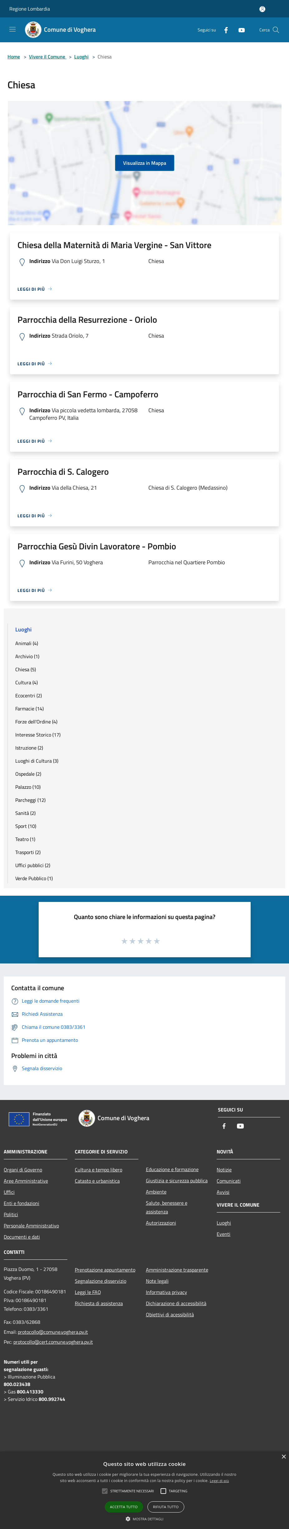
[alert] (144, 1490)
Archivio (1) (27, 656)
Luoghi (81, 56)
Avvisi (223, 1192)
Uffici (9, 1192)
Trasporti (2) (28, 852)
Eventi (223, 1234)
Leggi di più (219, 1480)
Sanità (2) (25, 813)
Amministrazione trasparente (177, 1269)
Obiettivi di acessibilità (170, 1314)
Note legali (157, 1281)
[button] (145, 1519)
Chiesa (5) (25, 669)
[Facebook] (223, 29)
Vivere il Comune (47, 56)
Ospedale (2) (28, 774)
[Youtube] (239, 29)
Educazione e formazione (172, 1169)
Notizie (224, 1169)
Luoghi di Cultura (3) (36, 760)
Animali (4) (26, 643)
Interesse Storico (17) (37, 734)
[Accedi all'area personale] (262, 9)
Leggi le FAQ (88, 1292)
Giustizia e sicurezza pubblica (177, 1180)
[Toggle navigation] (12, 29)
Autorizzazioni (161, 1222)
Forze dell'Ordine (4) (36, 721)
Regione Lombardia (29, 8)
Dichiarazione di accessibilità (176, 1303)
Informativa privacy (166, 1292)
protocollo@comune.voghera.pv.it (53, 1332)
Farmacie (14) (29, 708)
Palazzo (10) (28, 787)
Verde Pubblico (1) (34, 878)
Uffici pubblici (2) (32, 865)
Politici (11, 1214)
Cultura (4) (26, 682)
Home (13, 56)
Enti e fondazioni (21, 1203)
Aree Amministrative (26, 1181)
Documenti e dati (22, 1236)
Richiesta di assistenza (99, 1303)
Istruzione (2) (29, 747)
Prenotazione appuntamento (105, 1269)
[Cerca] (276, 30)
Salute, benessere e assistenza (166, 1207)
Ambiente (156, 1191)
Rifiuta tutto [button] (166, 1506)
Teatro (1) (25, 839)
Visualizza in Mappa (144, 163)
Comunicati (229, 1181)
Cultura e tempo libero (98, 1169)
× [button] (283, 1457)
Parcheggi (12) (30, 800)
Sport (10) (25, 826)
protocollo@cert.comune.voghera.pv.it (53, 1342)
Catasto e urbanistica (97, 1181)
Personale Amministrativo (31, 1225)
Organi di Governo (23, 1169)
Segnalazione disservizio (100, 1281)
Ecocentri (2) (28, 695)
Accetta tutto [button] (124, 1506)
